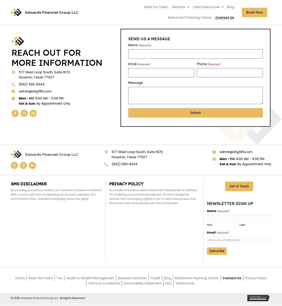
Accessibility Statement (143, 283)
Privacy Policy (256, 278)
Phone (208, 64)
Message (135, 82)
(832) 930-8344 (32, 84)
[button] (15, 113)
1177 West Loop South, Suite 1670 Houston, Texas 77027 (137, 154)
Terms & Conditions (104, 283)
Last (242, 225)
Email (139, 64)
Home (20, 278)
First (209, 225)
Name (139, 45)
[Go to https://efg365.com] (44, 12)
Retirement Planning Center (197, 278)
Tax (59, 278)
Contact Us (231, 278)
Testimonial (184, 283)
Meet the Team (41, 278)
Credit (155, 278)
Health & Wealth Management (90, 278)
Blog (167, 278)
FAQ (168, 283)
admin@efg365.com (35, 91)
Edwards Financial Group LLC (39, 298)
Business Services (132, 278)
